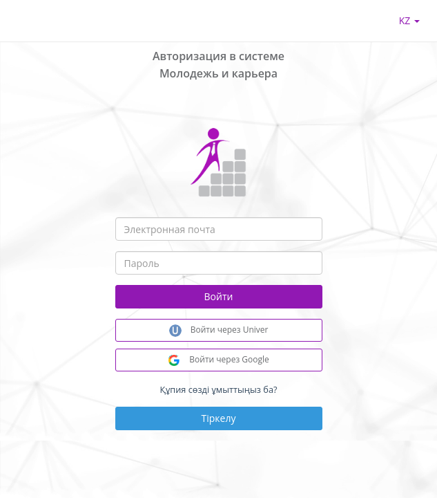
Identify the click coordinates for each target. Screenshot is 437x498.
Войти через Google (218, 360)
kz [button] (409, 20)
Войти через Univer (219, 330)
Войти (218, 296)
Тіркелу (219, 418)
